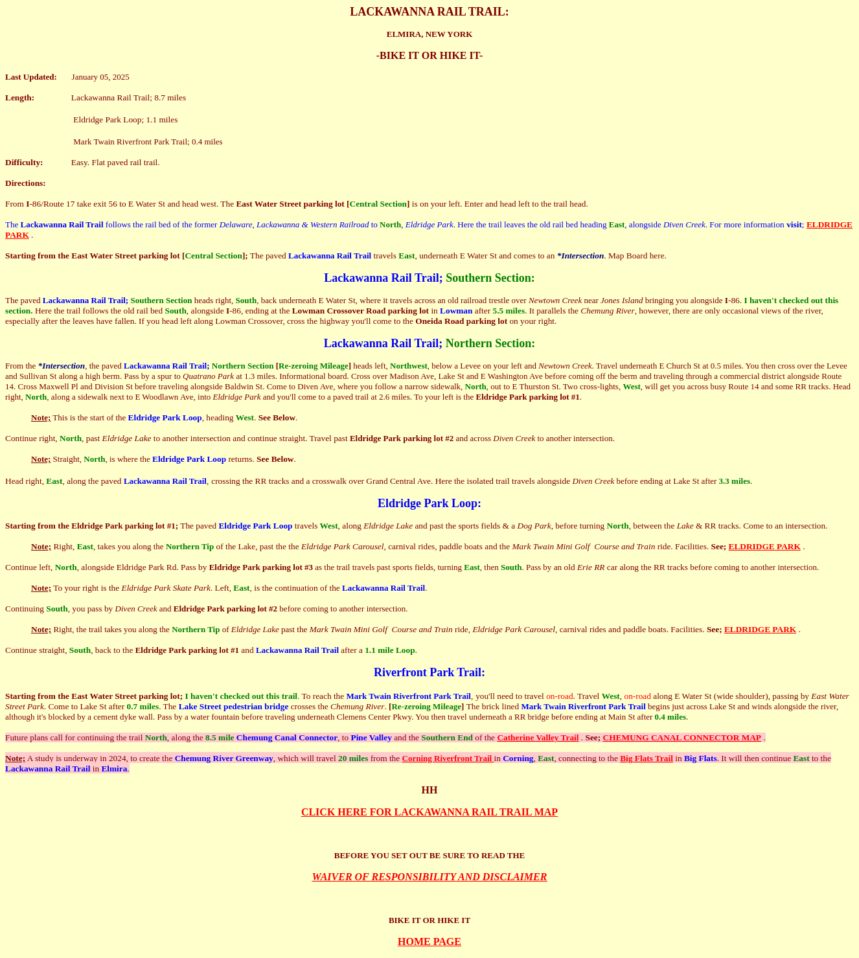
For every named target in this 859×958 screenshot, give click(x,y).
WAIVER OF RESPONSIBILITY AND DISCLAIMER (429, 876)
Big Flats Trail (646, 758)
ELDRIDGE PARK (765, 546)
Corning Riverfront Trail (448, 758)
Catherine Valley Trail (537, 737)
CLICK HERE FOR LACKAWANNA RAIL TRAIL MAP (429, 811)
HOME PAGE (429, 941)
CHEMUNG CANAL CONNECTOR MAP (682, 737)
